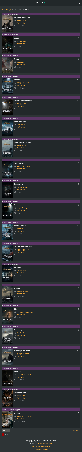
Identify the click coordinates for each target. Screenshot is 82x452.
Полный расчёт (20, 226)
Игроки (17, 80)
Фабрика (17, 288)
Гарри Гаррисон (23, 250)
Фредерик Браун (23, 83)
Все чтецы (6, 10)
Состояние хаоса (20, 121)
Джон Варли (21, 145)
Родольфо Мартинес (25, 312)
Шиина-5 (17, 38)
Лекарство (18, 205)
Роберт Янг (21, 395)
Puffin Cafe (21, 23)
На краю (17, 267)
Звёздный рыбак (20, 392)
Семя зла (17, 371)
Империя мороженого (22, 17)
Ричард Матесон (23, 187)
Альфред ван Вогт (24, 166)
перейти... (76, 430)
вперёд (5, 431)
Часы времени (19, 163)
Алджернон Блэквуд (24, 416)
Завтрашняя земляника (23, 101)
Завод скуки (19, 330)
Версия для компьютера (41, 446)
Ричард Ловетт (22, 104)
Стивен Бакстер (23, 41)
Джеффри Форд (23, 20)
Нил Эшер (21, 62)
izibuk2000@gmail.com (43, 443)
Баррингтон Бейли (24, 375)
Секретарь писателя (22, 351)
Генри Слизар (22, 208)
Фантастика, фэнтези (10, 14)
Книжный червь (20, 184)
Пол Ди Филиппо (23, 291)
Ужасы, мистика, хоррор (11, 410)
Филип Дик (21, 229)
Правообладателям (41, 449)
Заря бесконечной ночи (23, 246)
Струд (16, 59)
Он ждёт (17, 413)
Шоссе (16, 309)
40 (13, 435)
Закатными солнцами (22, 142)
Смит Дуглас (21, 124)
